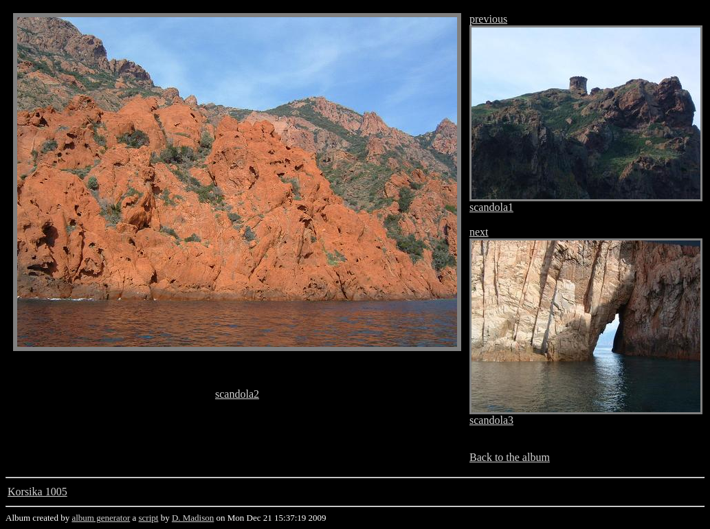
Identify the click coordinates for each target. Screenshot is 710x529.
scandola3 (491, 420)
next (479, 232)
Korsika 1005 (37, 491)
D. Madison (193, 518)
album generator (100, 518)
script (149, 518)
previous (488, 19)
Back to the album (509, 457)
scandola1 (491, 207)
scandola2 (237, 394)
